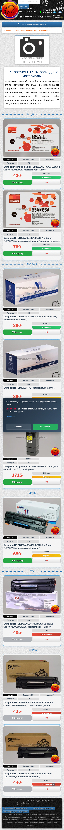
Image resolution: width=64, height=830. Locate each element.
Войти (45, 16)
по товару (20, 10)
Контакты (35, 16)
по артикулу (31, 10)
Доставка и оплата (55, 16)
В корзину (17, 182)
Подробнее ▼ (12, 416)
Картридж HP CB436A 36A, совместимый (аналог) (29, 388)
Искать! (23, 7)
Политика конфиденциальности (15, 808)
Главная (25, 16)
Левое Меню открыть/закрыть (32, 24)
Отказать (19, 427)
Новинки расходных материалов (15, 812)
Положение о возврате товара (42, 808)
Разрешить (45, 427)
